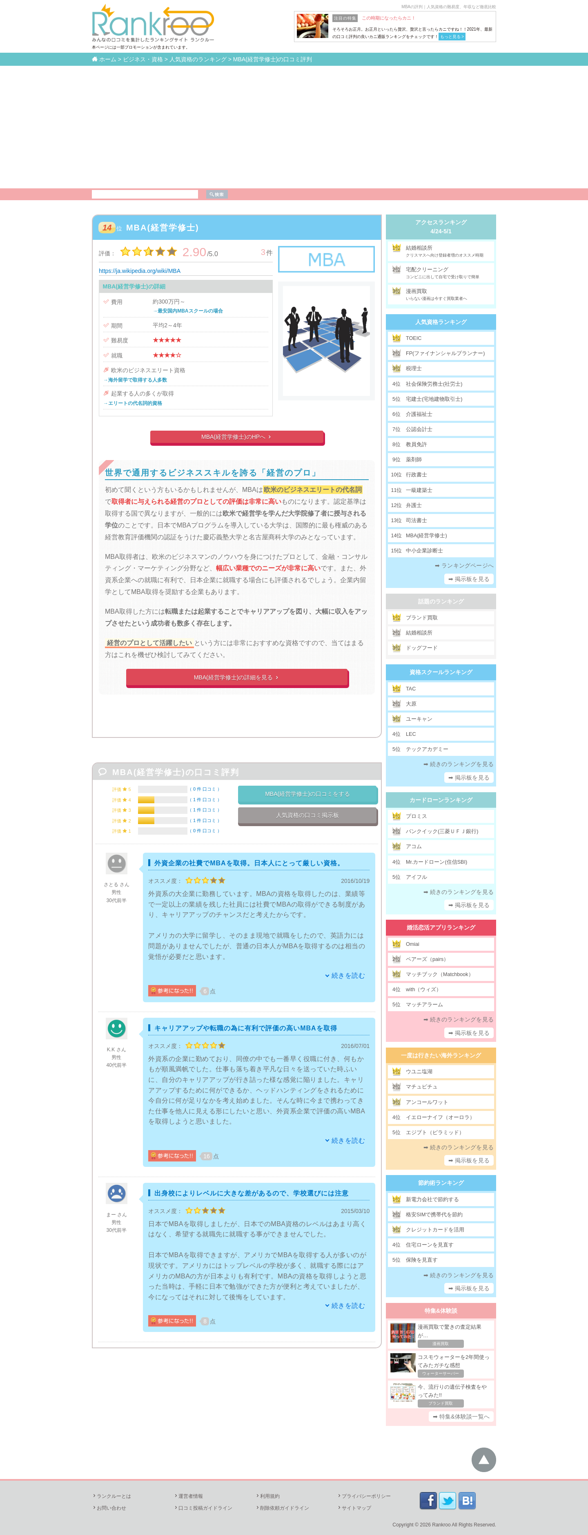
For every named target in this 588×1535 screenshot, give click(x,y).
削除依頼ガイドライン (282, 1508)
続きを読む (348, 975)
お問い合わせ (109, 1508)
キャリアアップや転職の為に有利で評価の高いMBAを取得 (245, 1028)
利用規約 (267, 1496)
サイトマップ (354, 1508)
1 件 (204, 799)
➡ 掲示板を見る (469, 579)
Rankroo (441, 1525)
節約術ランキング (441, 1183)
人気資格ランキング (441, 322)
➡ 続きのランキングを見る (458, 764)
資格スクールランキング (441, 672)
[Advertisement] (294, 127)
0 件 (204, 788)
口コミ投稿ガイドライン (203, 1508)
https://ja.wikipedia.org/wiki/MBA (139, 271)
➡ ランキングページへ (464, 565)
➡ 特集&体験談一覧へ (461, 1416)
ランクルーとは (111, 1496)
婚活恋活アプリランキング (441, 927)
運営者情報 (188, 1496)
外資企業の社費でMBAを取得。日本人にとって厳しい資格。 (249, 863)
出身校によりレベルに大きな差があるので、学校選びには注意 (251, 1193)
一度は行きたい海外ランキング (441, 1055)
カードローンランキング (441, 800)
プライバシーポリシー (364, 1496)
